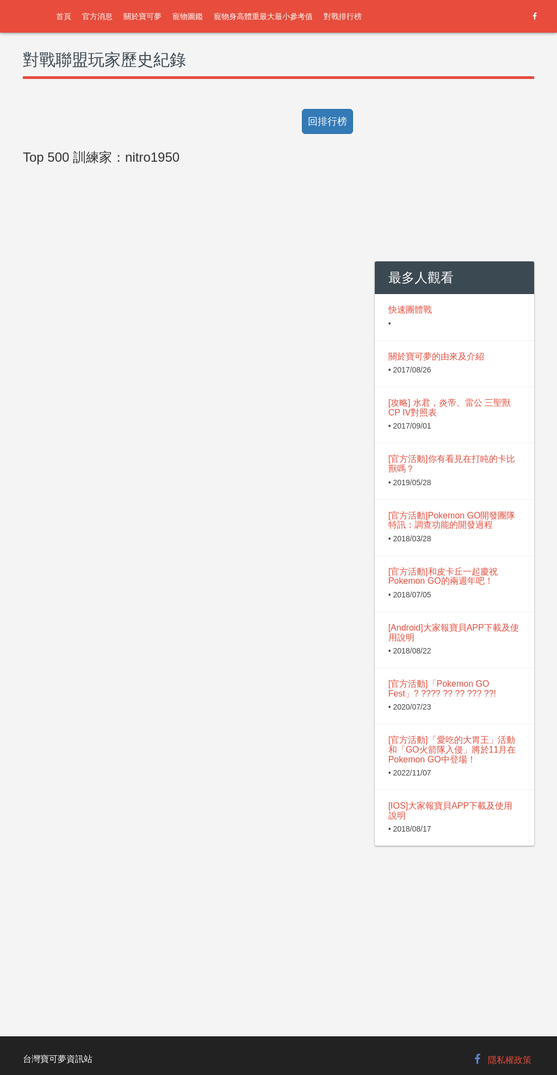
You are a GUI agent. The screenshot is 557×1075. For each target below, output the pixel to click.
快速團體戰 (410, 309)
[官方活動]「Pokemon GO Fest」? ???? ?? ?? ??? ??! (442, 688)
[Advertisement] (190, 415)
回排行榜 (327, 121)
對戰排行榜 (343, 16)
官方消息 (97, 16)
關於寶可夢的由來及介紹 (436, 356)
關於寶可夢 (142, 16)
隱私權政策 (509, 1060)
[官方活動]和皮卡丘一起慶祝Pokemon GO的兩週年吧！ (443, 576)
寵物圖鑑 (187, 16)
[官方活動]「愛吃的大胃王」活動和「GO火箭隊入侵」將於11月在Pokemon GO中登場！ (452, 749)
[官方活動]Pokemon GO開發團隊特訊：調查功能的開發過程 (452, 520)
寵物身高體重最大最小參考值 (263, 16)
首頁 (63, 16)
